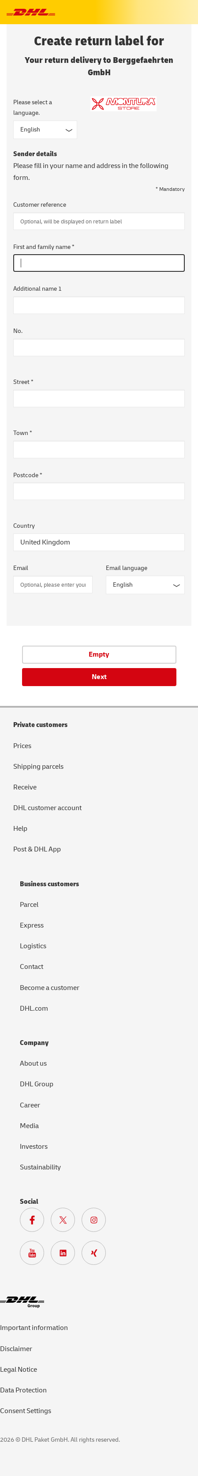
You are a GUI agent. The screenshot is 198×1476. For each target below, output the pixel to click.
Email (20, 568)
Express (32, 925)
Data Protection (23, 1390)
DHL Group (36, 1084)
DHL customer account (47, 808)
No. (17, 331)
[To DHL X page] (66, 1222)
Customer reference (39, 204)
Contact (31, 966)
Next (99, 676)
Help (20, 828)
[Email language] (145, 585)
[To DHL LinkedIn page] (66, 1255)
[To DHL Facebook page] (35, 1222)
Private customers (40, 724)
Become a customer (49, 987)
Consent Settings (25, 1411)
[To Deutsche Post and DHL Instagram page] (97, 1222)
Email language (126, 568)
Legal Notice (18, 1369)
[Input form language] (45, 130)
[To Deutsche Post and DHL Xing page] (97, 1255)
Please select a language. (32, 108)
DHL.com (34, 1008)
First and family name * (44, 247)
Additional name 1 (37, 288)
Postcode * (27, 475)
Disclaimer (16, 1348)
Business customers (49, 884)
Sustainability (40, 1167)
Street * (23, 382)
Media (29, 1126)
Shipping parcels (38, 766)
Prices (22, 746)
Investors (34, 1146)
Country (24, 526)
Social (29, 1201)
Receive (25, 787)
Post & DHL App (37, 849)
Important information (34, 1327)
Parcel (29, 904)
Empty (99, 654)
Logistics (33, 946)
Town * (22, 433)
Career (30, 1105)
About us (33, 1063)
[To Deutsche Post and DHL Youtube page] (35, 1255)
